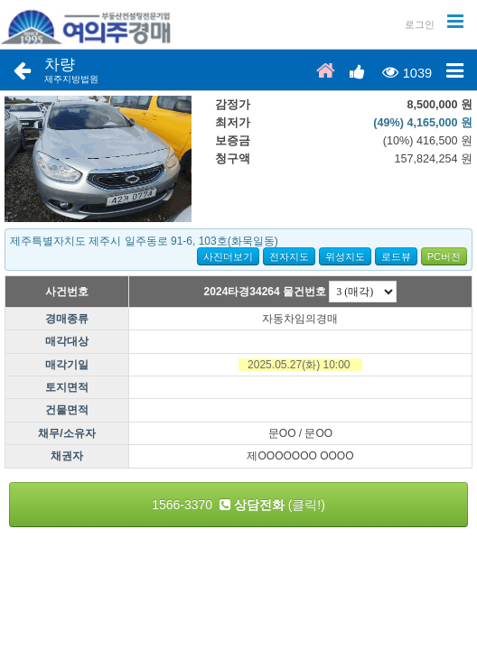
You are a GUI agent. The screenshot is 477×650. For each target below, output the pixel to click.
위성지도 (345, 256)
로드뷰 (396, 256)
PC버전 (444, 256)
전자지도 (289, 256)
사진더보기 (228, 256)
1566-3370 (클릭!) (238, 504)
